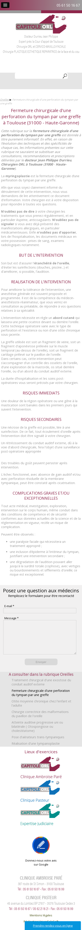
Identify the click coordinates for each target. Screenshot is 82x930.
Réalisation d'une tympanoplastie (36, 750)
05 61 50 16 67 (68, 5)
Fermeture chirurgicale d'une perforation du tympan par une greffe (41, 699)
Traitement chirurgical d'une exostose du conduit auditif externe (41, 689)
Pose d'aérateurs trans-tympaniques (38, 744)
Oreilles (4, 99)
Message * (11, 618)
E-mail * (9, 606)
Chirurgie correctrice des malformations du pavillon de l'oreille (40, 720)
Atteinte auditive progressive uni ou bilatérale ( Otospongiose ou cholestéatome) (37, 733)
